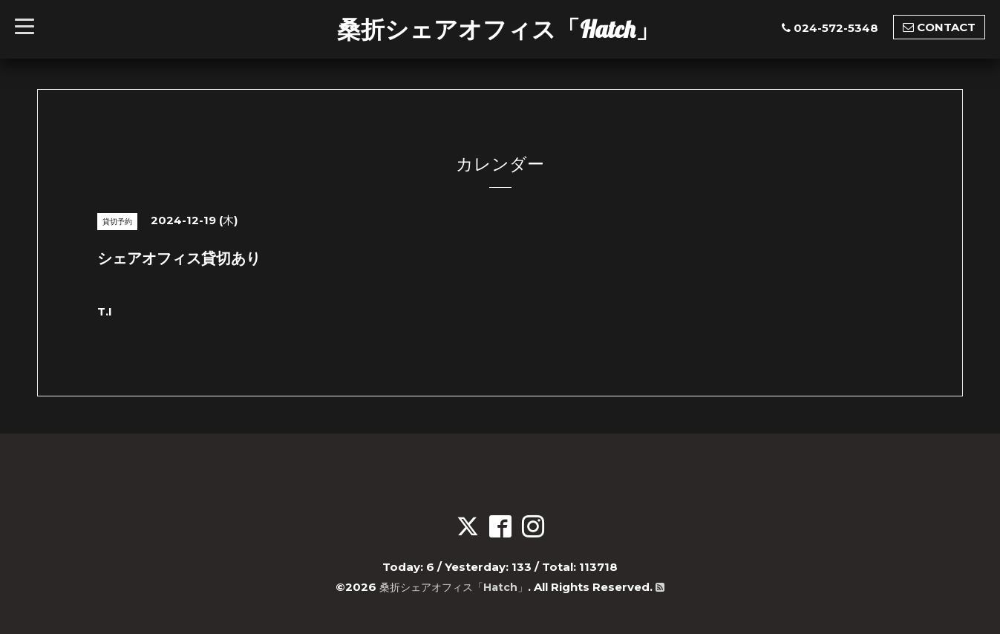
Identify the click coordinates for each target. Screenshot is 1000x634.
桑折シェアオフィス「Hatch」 (498, 29)
